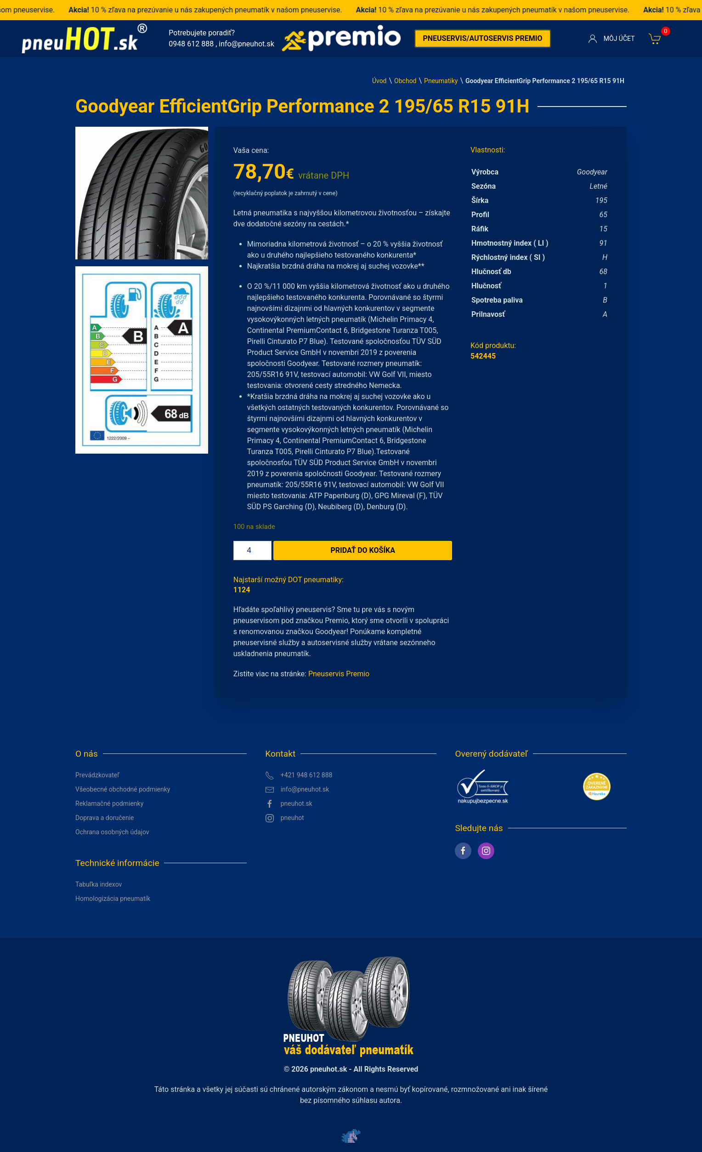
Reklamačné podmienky (109, 803)
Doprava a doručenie (104, 817)
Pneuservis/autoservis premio (482, 38)
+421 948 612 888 (298, 775)
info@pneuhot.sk (246, 43)
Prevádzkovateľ (97, 775)
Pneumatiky (441, 80)
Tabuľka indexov (98, 884)
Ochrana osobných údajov (112, 832)
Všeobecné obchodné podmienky (122, 789)
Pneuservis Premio (338, 673)
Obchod (405, 80)
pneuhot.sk (288, 804)
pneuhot (284, 818)
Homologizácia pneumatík (112, 898)
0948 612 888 (191, 43)
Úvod (379, 80)
